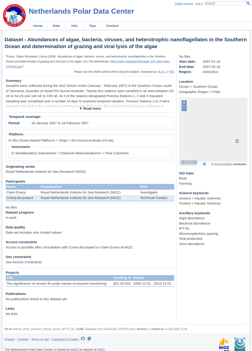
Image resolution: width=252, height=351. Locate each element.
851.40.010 (121, 283)
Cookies (23, 339)
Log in (199, 3)
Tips (92, 26)
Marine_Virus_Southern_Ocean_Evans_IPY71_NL (43, 329)
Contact (112, 26)
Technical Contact (153, 198)
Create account (183, 3)
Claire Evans (16, 192)
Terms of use (40, 339)
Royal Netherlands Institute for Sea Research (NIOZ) (81, 192)
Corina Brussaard (19, 198)
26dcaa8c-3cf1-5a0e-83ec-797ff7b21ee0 (110, 329)
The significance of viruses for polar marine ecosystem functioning (56, 283)
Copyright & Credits (65, 339)
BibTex (162, 71)
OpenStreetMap (223, 164)
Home (38, 26)
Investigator (149, 192)
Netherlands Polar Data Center (81, 11)
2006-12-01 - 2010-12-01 (152, 283)
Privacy (10, 339)
